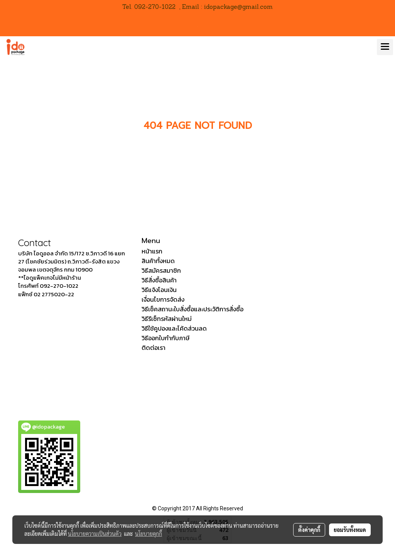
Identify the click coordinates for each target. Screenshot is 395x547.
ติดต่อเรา (153, 347)
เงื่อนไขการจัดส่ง (163, 299)
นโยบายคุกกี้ (148, 533)
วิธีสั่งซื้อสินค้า (159, 280)
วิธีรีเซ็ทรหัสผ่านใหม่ (167, 318)
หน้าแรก (152, 251)
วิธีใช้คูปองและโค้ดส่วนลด (174, 328)
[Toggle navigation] (384, 47)
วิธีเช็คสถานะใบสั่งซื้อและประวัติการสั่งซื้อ (192, 309)
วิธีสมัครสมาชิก (161, 270)
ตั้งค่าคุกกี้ (309, 529)
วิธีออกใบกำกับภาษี (165, 338)
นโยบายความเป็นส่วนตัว (95, 533)
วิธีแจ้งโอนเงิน (159, 289)
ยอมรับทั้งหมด (350, 529)
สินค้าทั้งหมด (158, 260)
